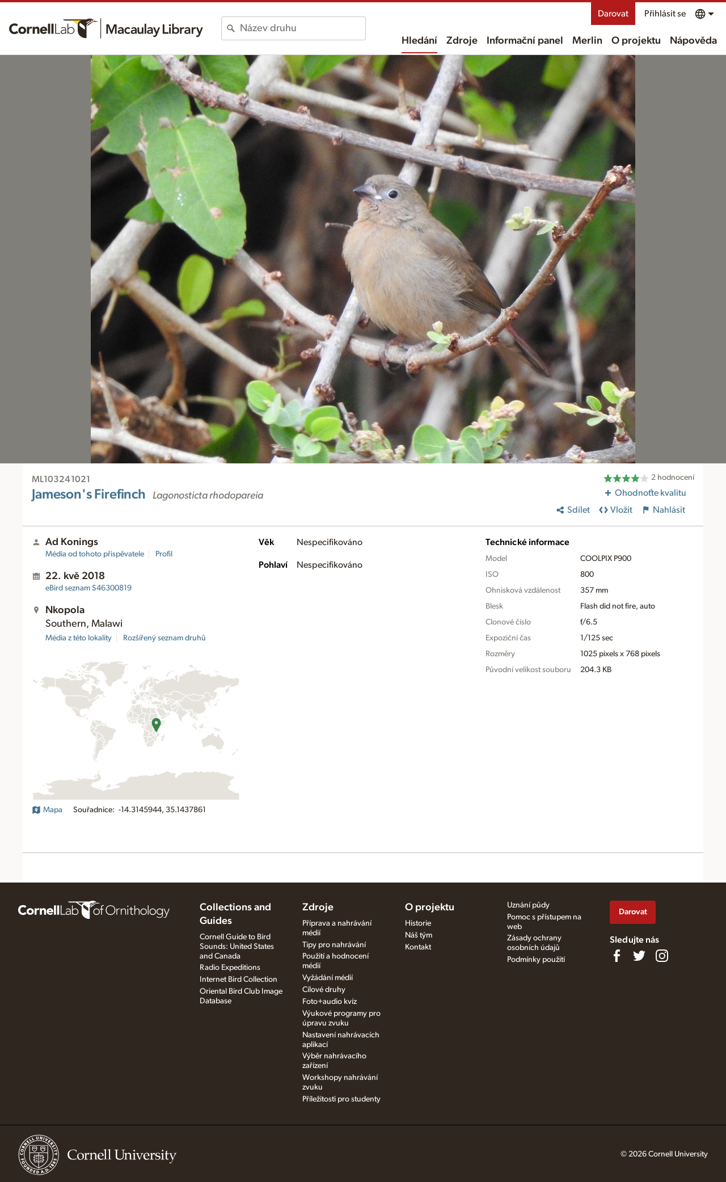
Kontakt (418, 947)
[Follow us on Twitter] (639, 956)
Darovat (613, 13)
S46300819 (88, 588)
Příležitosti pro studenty (341, 1099)
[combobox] (302, 28)
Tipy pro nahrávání (334, 945)
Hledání (419, 41)
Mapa (47, 810)
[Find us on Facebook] (616, 956)
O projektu (636, 41)
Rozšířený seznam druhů (164, 638)
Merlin (587, 41)
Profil (163, 554)
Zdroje (462, 41)
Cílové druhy (323, 990)
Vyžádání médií (327, 978)
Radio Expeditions (230, 968)
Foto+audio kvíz (329, 1002)
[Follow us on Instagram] (662, 956)
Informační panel (525, 41)
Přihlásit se (665, 13)
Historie (418, 923)
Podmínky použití (536, 960)
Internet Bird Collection (238, 979)
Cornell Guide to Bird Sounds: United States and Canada (237, 946)
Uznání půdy (528, 905)
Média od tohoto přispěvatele (94, 554)
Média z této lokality (78, 638)
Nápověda (693, 41)
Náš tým (418, 935)
